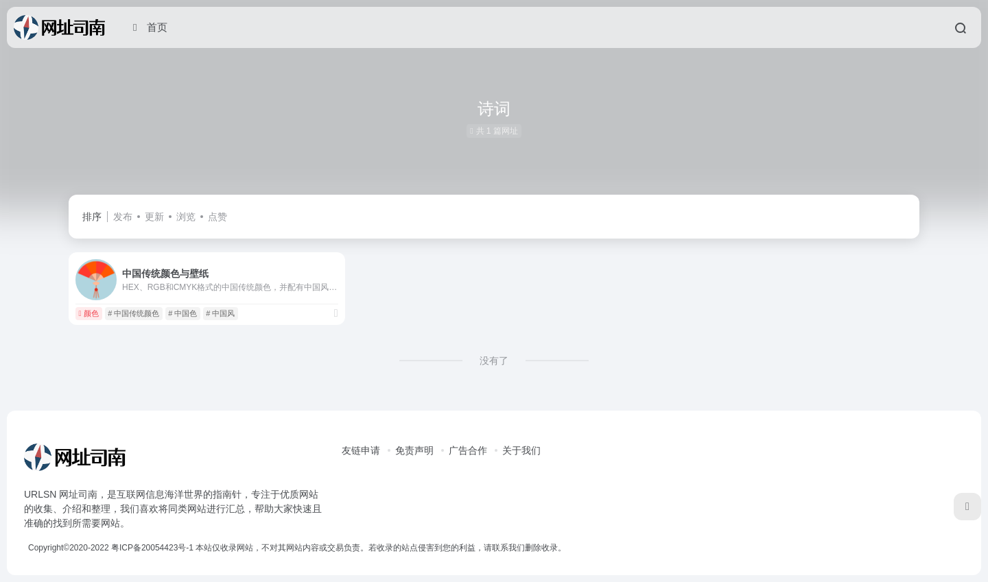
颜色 (88, 313)
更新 (154, 216)
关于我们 (521, 450)
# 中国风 (220, 313)
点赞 (217, 216)
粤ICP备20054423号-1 (152, 548)
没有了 (494, 360)
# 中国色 (182, 313)
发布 (122, 216)
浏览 (186, 216)
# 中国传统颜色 (133, 313)
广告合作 (468, 450)
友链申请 (361, 450)
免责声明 (414, 450)
